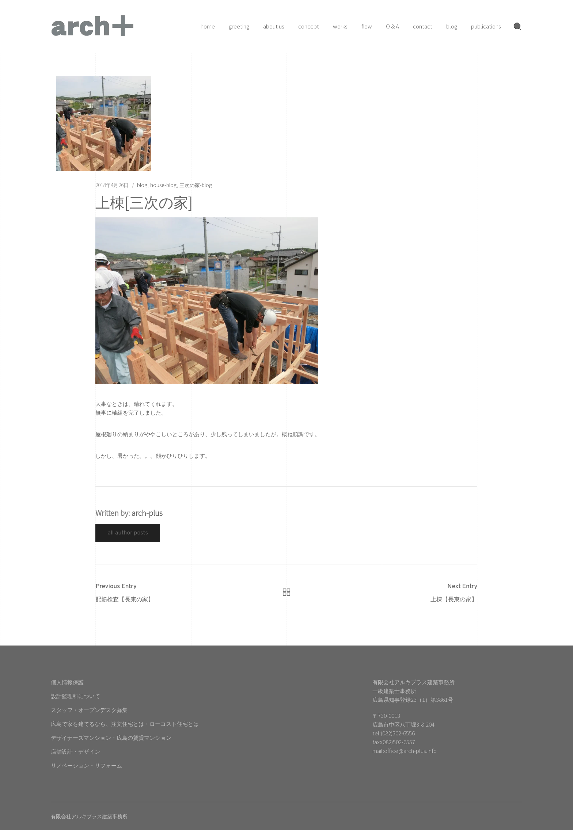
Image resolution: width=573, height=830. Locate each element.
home (208, 26)
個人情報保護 (67, 682)
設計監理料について (75, 696)
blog (451, 26)
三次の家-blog (195, 185)
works (340, 26)
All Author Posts (127, 533)
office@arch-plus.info (410, 750)
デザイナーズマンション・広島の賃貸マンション (111, 737)
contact (422, 26)
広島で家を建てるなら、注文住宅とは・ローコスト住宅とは (125, 723)
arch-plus (147, 512)
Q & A (392, 26)
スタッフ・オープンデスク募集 (89, 709)
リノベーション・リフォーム (86, 765)
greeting (239, 26)
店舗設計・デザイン (75, 751)
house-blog (163, 185)
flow (366, 26)
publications (486, 26)
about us (273, 26)
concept (308, 26)
